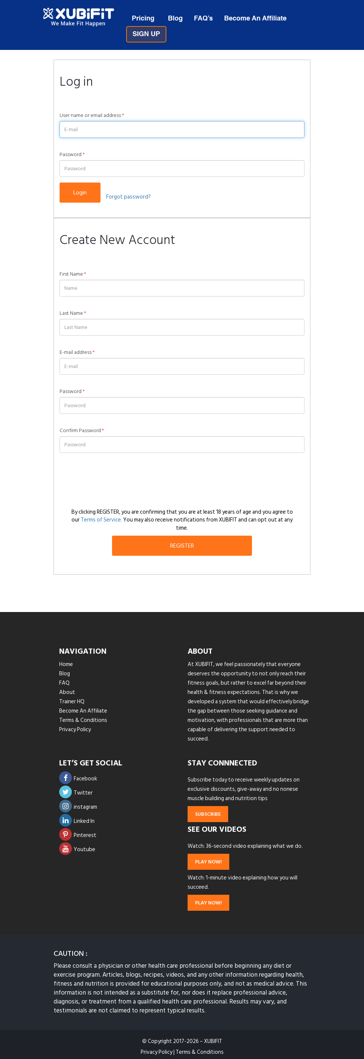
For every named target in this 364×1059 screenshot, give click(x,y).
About (67, 692)
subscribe (208, 814)
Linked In (77, 821)
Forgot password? (128, 197)
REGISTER (182, 546)
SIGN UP (146, 34)
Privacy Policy (75, 729)
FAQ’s (203, 18)
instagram (78, 807)
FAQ (64, 683)
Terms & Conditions (83, 720)
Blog (175, 18)
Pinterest (77, 835)
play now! (208, 861)
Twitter (76, 793)
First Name (73, 274)
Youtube (77, 849)
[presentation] (116, 480)
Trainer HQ (71, 701)
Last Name (73, 313)
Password (72, 154)
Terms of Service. (101, 519)
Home (66, 664)
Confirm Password (82, 430)
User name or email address (92, 115)
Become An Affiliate (255, 18)
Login (80, 192)
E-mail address (77, 352)
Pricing (143, 18)
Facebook (78, 778)
